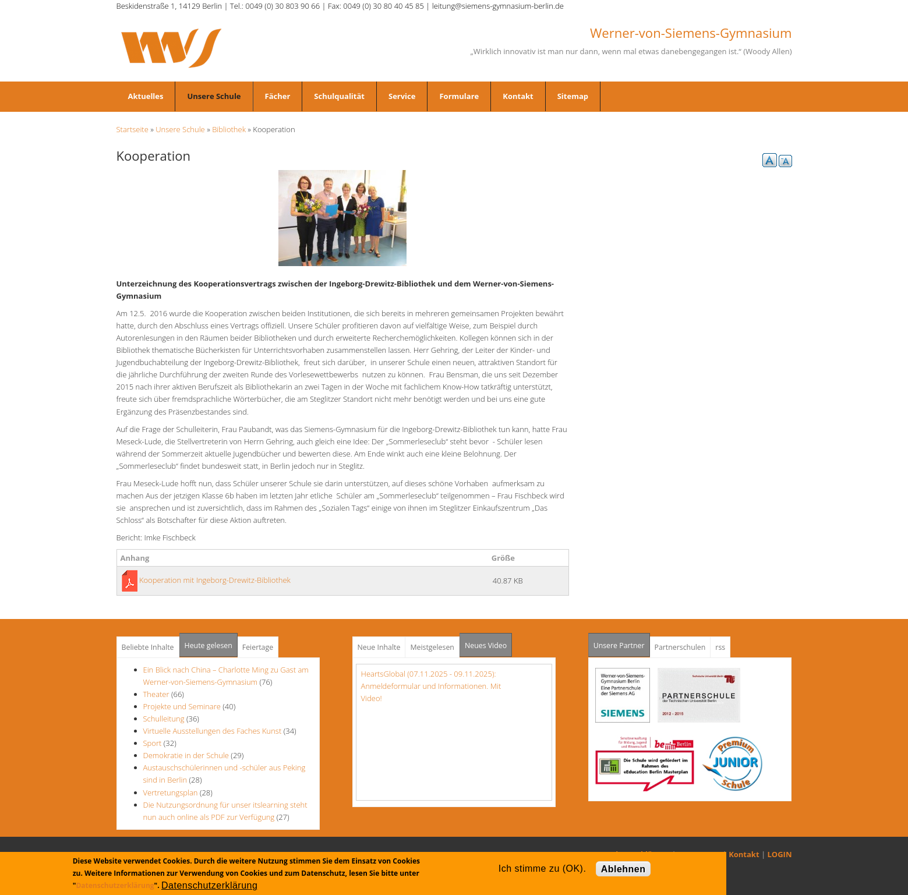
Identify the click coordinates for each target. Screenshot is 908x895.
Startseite (132, 129)
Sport (152, 743)
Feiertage (257, 647)
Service (401, 96)
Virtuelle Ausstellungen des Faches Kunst (212, 731)
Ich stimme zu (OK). (542, 868)
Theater (156, 694)
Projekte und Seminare (182, 706)
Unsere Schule (214, 96)
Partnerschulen (680, 647)
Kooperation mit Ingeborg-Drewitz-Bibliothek (215, 580)
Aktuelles (146, 96)
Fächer (278, 96)
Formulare (459, 96)
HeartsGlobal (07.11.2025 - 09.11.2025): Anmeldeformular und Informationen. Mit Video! (431, 685)
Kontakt (518, 96)
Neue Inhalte (379, 647)
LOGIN (780, 854)
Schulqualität (339, 96)
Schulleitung (164, 718)
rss (720, 647)
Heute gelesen (208, 645)
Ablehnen (623, 869)
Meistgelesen (432, 647)
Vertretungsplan (170, 792)
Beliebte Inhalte (148, 647)
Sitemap (572, 96)
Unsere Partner (621, 642)
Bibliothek (229, 129)
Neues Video (486, 645)
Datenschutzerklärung (115, 885)
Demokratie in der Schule (187, 755)
